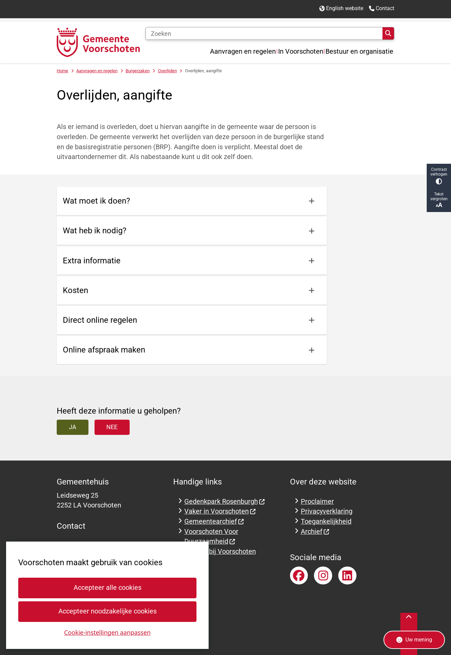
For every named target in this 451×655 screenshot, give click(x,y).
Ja (72, 426)
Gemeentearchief (214, 521)
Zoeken (388, 33)
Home (62, 70)
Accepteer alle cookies (107, 588)
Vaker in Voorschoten (220, 511)
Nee (111, 426)
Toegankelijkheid (326, 521)
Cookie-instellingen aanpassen (107, 632)
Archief (315, 531)
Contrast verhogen (439, 175)
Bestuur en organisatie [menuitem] (359, 51)
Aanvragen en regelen (96, 70)
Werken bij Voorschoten (220, 551)
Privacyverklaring (326, 511)
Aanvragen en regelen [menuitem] (243, 51)
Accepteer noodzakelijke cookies (107, 611)
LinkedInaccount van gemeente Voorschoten (347, 576)
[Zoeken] (264, 33)
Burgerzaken (138, 70)
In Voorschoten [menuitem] (300, 51)
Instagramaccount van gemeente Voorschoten (323, 576)
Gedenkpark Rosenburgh (224, 501)
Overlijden (167, 70)
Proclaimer (317, 501)
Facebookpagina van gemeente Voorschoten (299, 576)
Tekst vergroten (439, 200)
